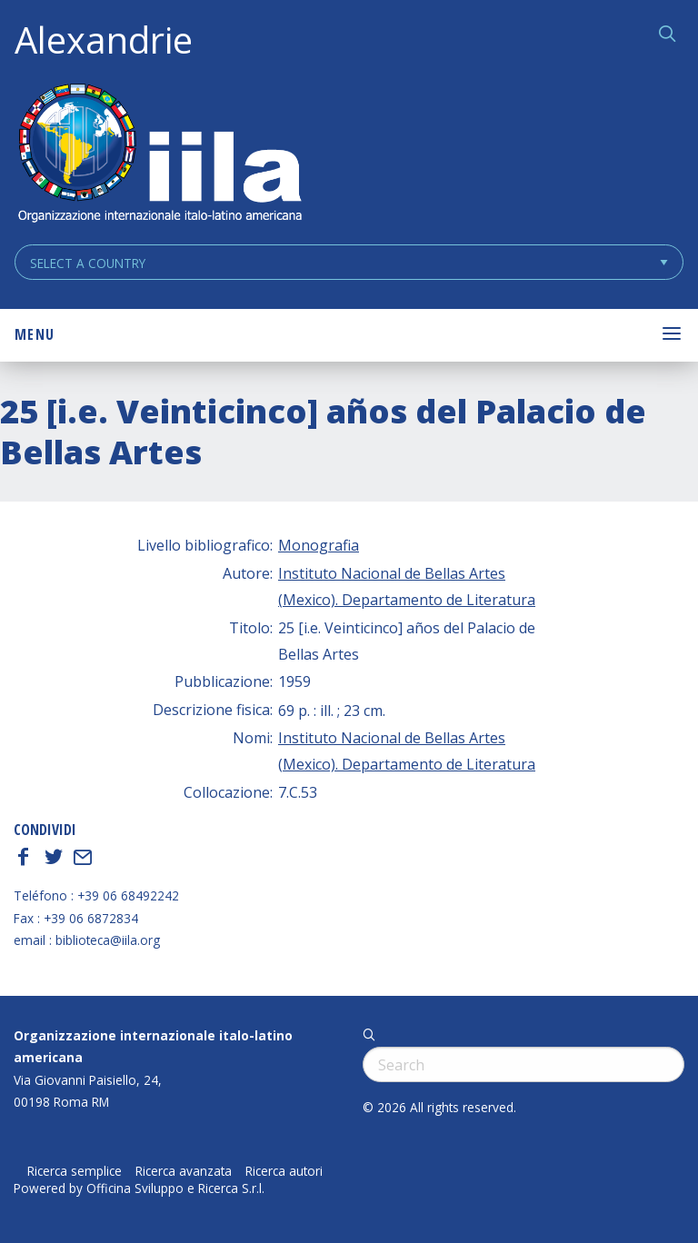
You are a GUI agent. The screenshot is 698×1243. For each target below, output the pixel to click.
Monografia (318, 545)
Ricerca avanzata (183, 1171)
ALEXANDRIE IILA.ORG (159, 155)
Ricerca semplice (74, 1171)
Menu (35, 334)
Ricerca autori (284, 1171)
